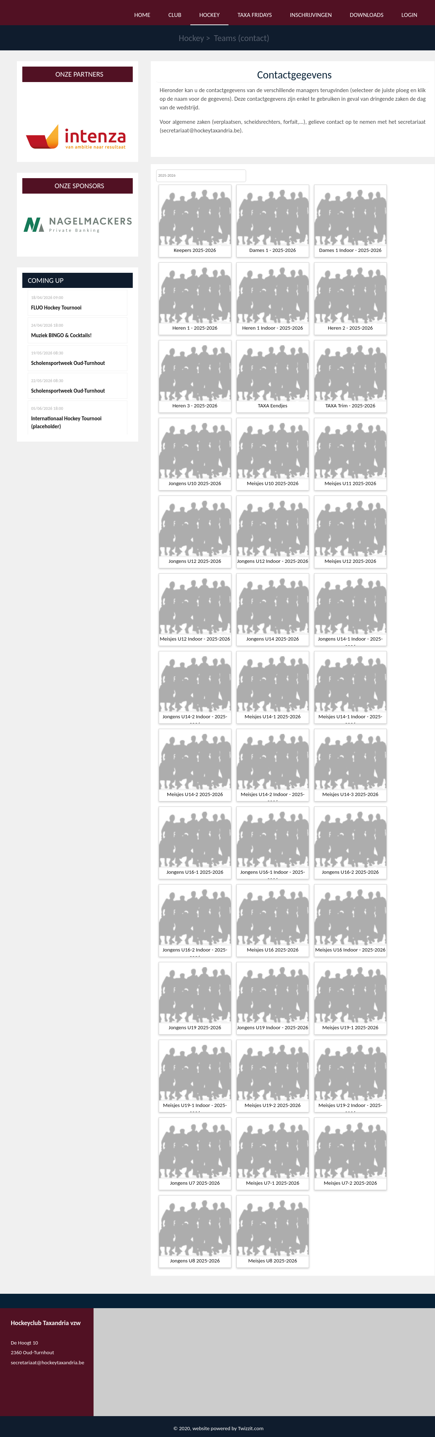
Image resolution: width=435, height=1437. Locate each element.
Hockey (191, 38)
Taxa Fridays (254, 15)
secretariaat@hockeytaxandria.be (201, 130)
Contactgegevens (294, 74)
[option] (77, 139)
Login (409, 15)
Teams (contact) (241, 38)
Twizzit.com (250, 1428)
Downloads (367, 15)
